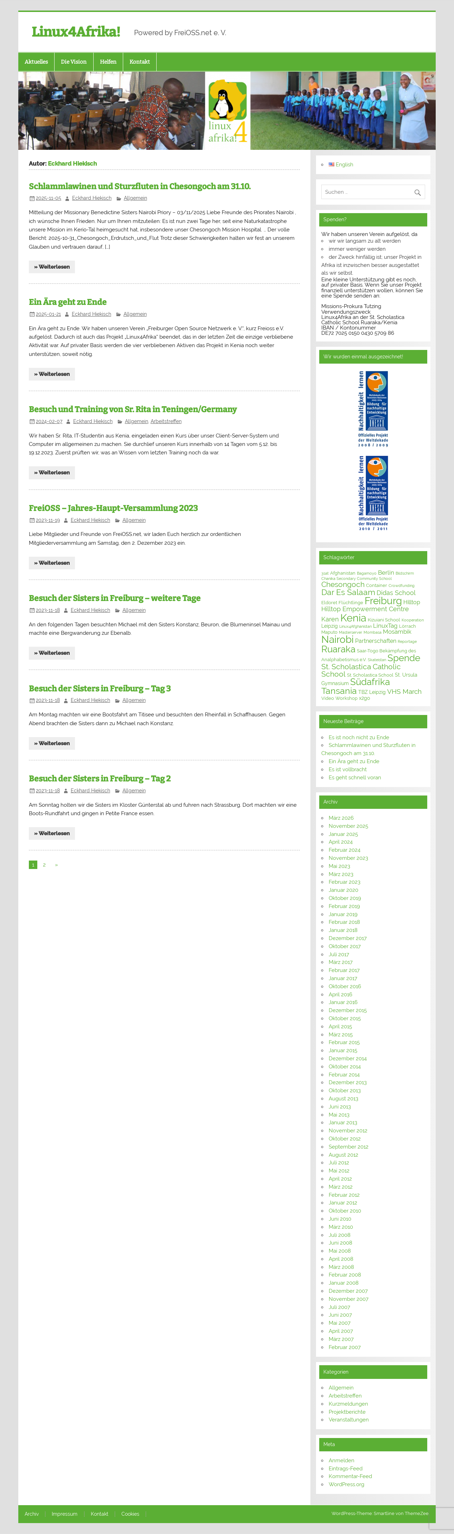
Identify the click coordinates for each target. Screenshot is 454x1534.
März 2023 (341, 874)
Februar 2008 (345, 1275)
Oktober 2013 (345, 1090)
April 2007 (341, 1331)
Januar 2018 (343, 930)
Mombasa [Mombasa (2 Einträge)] (373, 632)
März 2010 (341, 1227)
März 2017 (341, 962)
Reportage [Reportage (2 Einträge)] (407, 641)
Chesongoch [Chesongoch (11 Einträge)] (343, 584)
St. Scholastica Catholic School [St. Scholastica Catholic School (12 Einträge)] (361, 670)
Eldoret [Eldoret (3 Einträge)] (329, 602)
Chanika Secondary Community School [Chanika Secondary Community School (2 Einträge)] (356, 578)
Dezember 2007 (348, 1291)
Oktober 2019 (345, 898)
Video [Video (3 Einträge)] (327, 698)
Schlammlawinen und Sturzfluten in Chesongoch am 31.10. (140, 186)
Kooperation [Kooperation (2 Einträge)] (413, 620)
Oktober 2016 (345, 986)
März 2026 (341, 818)
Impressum (64, 1514)
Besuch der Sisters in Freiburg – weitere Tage (115, 598)
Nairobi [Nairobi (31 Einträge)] (337, 639)
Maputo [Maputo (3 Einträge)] (329, 632)
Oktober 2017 (345, 946)
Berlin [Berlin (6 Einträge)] (386, 572)
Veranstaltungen (349, 1420)
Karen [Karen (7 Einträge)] (330, 619)
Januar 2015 (343, 1050)
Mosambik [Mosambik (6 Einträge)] (397, 631)
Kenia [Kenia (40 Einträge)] (353, 618)
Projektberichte (347, 1412)
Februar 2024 (344, 850)
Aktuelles (36, 62)
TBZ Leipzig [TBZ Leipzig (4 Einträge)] (372, 692)
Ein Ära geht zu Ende (68, 302)
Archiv (32, 1514)
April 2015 (340, 1026)
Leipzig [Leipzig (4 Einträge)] (329, 626)
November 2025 (348, 826)
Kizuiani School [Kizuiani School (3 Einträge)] (384, 619)
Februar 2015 (344, 1042)
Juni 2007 (340, 1315)
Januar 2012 (343, 1203)
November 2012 (348, 1130)
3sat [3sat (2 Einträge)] (325, 573)
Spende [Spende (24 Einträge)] (403, 658)
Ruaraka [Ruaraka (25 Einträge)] (338, 649)
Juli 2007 (339, 1307)
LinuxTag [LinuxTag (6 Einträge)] (385, 625)
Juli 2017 (339, 954)
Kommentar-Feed (350, 1476)
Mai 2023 (339, 866)
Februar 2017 (344, 970)
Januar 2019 (343, 914)
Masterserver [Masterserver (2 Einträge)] (350, 632)
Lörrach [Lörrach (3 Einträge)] (407, 626)
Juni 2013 (340, 1107)
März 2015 (341, 1034)
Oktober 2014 (345, 1066)
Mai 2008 (340, 1251)
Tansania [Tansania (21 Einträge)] (339, 691)
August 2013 (343, 1098)
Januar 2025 (343, 834)
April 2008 (341, 1259)
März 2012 (341, 1187)
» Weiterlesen (52, 267)
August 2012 (343, 1155)
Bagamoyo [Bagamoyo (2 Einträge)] (367, 573)
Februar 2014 (344, 1075)
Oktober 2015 (345, 1018)
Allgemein (135, 198)
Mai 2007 (340, 1323)
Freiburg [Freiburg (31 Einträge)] (383, 600)
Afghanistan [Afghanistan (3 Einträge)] (342, 573)
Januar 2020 (343, 890)
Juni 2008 (340, 1243)
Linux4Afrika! (76, 32)
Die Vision (74, 62)
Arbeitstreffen (166, 421)
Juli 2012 (339, 1162)
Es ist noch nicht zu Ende (359, 737)
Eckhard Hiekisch (92, 198)
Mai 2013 (339, 1115)
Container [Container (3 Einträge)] (376, 585)
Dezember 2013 (348, 1082)
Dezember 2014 (348, 1058)
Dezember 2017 (348, 938)
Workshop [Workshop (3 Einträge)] (346, 698)
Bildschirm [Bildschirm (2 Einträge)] (405, 573)
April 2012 (340, 1179)
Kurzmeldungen (348, 1404)
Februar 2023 (344, 882)
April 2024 (341, 842)
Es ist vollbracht (348, 769)
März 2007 (341, 1339)
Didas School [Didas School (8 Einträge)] (396, 592)
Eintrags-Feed (345, 1468)
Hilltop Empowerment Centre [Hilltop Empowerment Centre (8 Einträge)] (365, 609)
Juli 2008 (340, 1235)
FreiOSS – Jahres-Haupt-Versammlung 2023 (113, 508)
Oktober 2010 (345, 1211)
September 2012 (348, 1147)
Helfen (108, 62)
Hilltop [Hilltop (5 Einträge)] (411, 602)
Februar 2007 (345, 1347)
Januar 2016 (343, 1002)
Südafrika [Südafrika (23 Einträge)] (370, 682)
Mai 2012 (339, 1171)
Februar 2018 (344, 922)
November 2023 (348, 858)
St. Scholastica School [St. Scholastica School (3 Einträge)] (370, 675)
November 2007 (348, 1299)
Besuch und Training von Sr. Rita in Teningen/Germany (133, 409)
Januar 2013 (343, 1122)
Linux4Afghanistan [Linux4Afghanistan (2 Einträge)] (355, 626)
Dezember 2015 (348, 1010)
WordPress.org (346, 1484)
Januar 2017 (343, 978)
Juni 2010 (340, 1219)
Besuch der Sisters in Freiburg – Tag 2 (100, 779)
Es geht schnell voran (355, 777)
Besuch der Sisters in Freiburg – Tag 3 (100, 689)
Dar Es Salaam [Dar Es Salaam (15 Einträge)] (348, 592)
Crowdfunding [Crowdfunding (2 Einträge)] (402, 585)
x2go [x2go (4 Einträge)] (364, 698)
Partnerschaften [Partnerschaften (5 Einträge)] (375, 641)
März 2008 (341, 1267)
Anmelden (341, 1460)
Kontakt (140, 62)
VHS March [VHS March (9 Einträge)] (404, 692)
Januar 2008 (344, 1283)
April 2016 (340, 994)
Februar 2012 (344, 1195)
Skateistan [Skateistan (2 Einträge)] (377, 660)
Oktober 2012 (345, 1139)
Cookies (130, 1514)
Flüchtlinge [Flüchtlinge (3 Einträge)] (351, 602)
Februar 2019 (344, 906)
